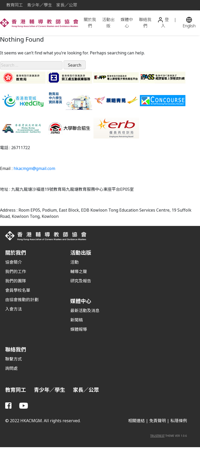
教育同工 (14, 5)
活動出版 (108, 23)
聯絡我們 (145, 23)
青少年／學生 (39, 5)
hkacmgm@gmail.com (34, 169)
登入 (163, 23)
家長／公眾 (66, 5)
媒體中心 (127, 23)
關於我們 (90, 23)
